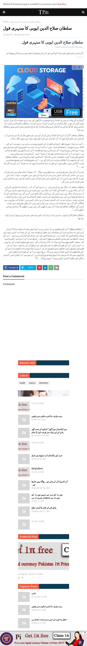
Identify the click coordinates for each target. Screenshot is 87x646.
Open (43, 115)
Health (22, 383)
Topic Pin (9, 35)
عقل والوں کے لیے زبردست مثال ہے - (50, 619)
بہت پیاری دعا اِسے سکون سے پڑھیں (47, 416)
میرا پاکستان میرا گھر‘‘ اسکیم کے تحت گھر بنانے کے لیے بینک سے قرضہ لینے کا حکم (49, 431)
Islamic (32, 383)
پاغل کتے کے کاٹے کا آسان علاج (44, 508)
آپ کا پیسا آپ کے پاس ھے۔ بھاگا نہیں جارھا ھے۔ (50, 483)
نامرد (34, 593)
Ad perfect (37, 468)
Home (5, 22)
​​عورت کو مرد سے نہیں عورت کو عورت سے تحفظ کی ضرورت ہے (47, 496)
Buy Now (62, 4)
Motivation (43, 383)
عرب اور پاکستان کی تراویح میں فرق (47, 455)
